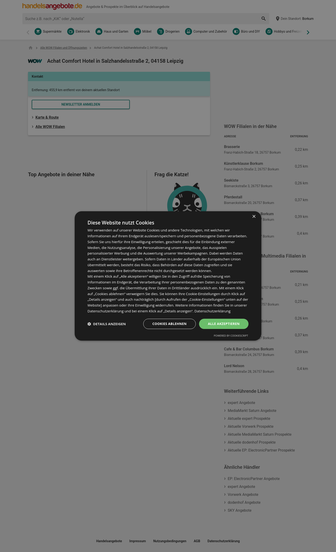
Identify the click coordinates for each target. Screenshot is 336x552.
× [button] (254, 216)
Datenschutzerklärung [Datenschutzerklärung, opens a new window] (212, 311)
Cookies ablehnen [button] (169, 323)
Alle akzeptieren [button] (224, 323)
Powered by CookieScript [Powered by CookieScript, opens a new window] (231, 336)
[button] (107, 323)
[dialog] (168, 276)
